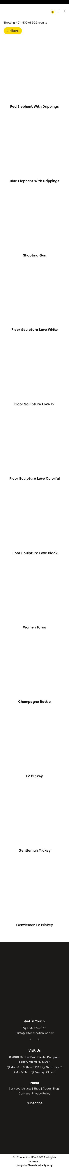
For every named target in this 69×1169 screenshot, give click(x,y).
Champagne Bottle (34, 702)
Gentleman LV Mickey (34, 925)
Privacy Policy (41, 1093)
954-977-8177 (36, 1028)
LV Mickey (34, 776)
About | (47, 1088)
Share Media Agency (40, 1165)
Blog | (56, 1088)
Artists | (27, 1088)
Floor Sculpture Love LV (34, 404)
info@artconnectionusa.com (36, 1033)
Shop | (37, 1088)
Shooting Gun (34, 255)
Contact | (25, 1093)
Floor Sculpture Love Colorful (34, 479)
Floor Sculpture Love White (34, 330)
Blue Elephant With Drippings (34, 181)
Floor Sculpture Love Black (35, 553)
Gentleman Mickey (35, 851)
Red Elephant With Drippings (34, 106)
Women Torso (34, 627)
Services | (15, 1088)
